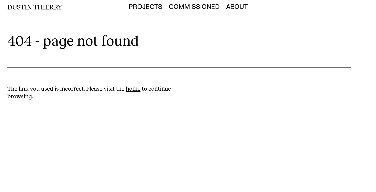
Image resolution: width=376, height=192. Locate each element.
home (133, 88)
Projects (145, 7)
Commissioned (194, 7)
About (237, 7)
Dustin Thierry (34, 6)
